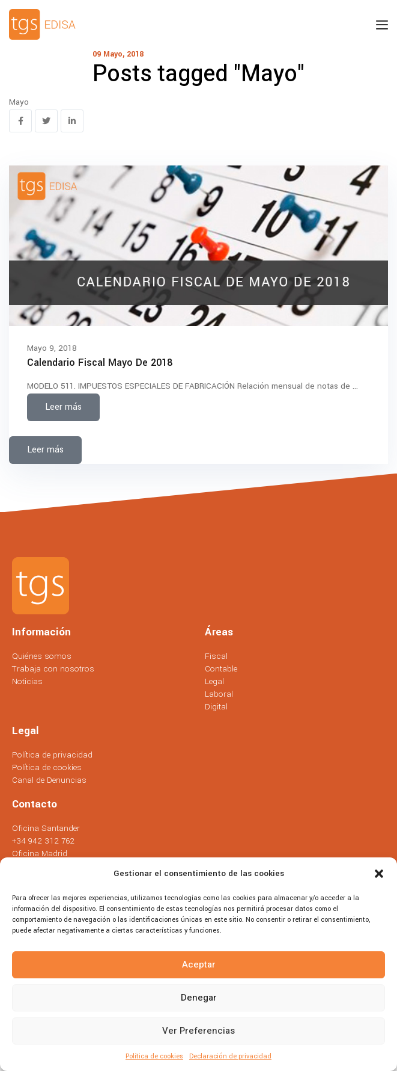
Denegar (199, 997)
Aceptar (199, 964)
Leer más (63, 407)
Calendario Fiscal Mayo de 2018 (99, 362)
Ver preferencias (198, 1030)
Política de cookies (154, 1056)
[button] (379, 874)
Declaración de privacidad (230, 1056)
